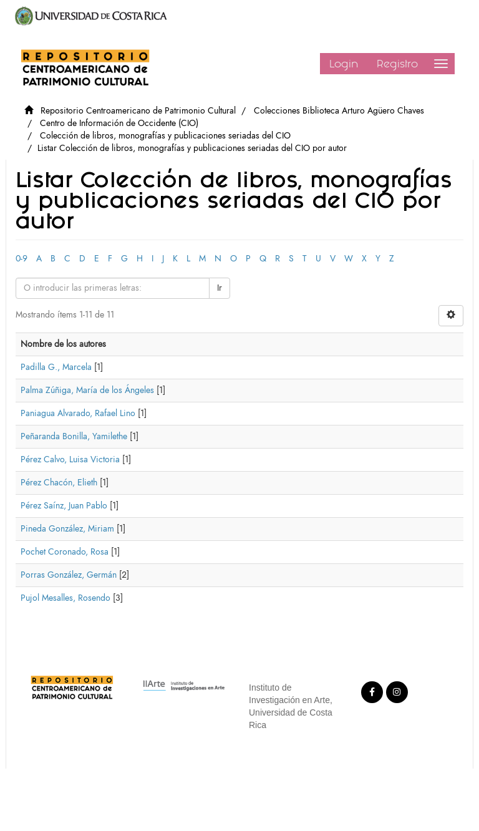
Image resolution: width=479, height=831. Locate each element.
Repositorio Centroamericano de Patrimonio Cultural (138, 111)
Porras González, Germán (69, 575)
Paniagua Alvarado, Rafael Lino (78, 413)
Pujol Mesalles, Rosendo (65, 598)
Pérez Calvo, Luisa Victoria (70, 459)
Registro (397, 63)
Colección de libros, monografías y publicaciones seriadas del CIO (165, 136)
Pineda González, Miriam (67, 529)
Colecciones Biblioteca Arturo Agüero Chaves (339, 111)
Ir (219, 288)
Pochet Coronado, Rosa (65, 552)
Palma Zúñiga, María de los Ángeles (87, 390)
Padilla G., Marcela (56, 367)
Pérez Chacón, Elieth (59, 482)
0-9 (21, 259)
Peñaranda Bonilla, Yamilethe (74, 436)
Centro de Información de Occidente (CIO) (119, 123)
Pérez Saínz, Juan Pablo (64, 506)
